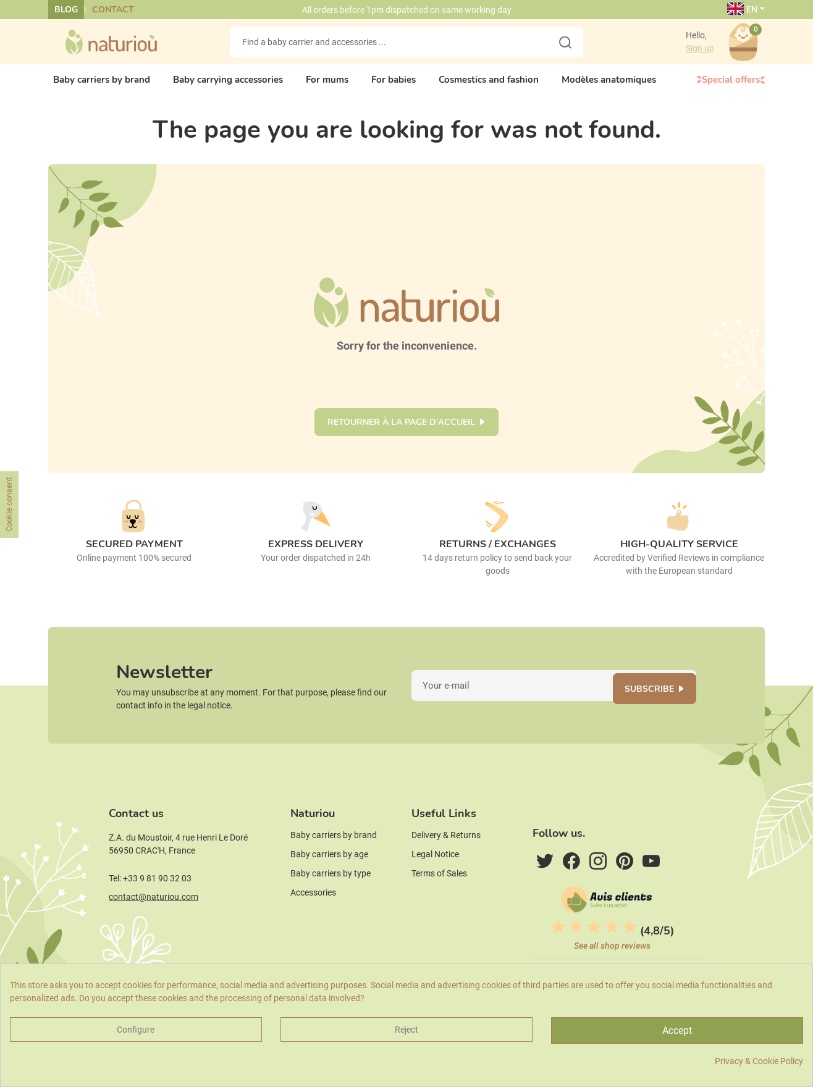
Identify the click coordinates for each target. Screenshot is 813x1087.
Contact (113, 9)
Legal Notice (435, 878)
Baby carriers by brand (333, 859)
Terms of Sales (439, 897)
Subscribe (657, 703)
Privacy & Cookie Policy (759, 1061)
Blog (66, 9)
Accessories (313, 916)
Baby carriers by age (329, 878)
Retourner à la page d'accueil (401, 433)
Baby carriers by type (330, 897)
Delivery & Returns (446, 859)
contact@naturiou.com (153, 921)
